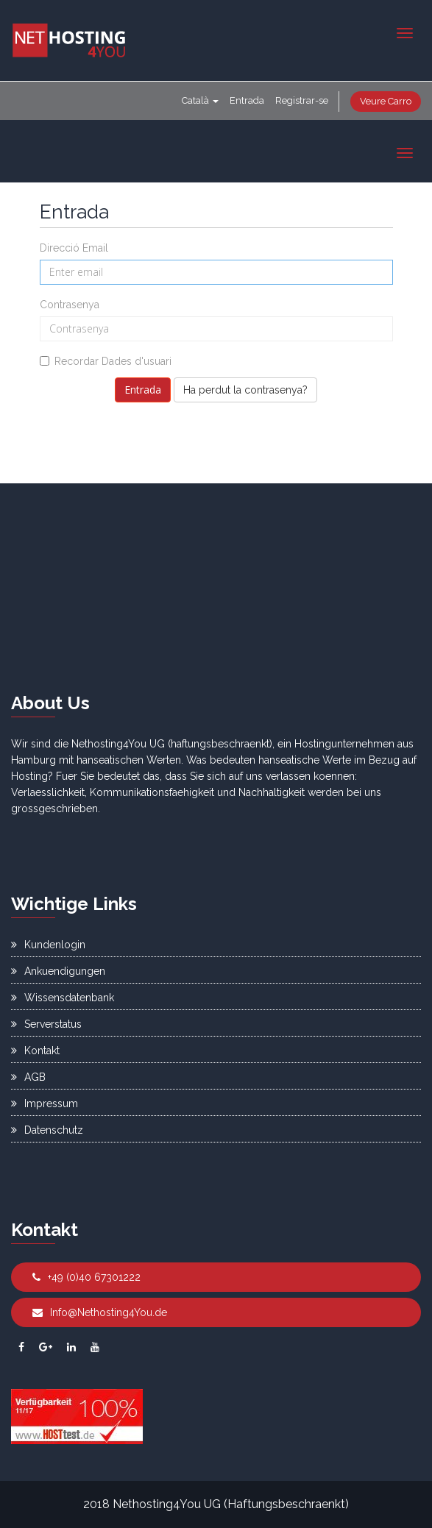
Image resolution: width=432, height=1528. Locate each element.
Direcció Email (74, 248)
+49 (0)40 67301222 (86, 1277)
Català (200, 100)
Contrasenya (69, 304)
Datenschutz (47, 1130)
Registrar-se (301, 100)
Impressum (44, 1103)
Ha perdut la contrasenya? (245, 390)
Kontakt (35, 1050)
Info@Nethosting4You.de (99, 1312)
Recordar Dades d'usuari (105, 361)
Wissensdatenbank (62, 997)
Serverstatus (46, 1024)
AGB (28, 1077)
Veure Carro (385, 101)
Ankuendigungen (58, 971)
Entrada (247, 100)
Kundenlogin (48, 944)
